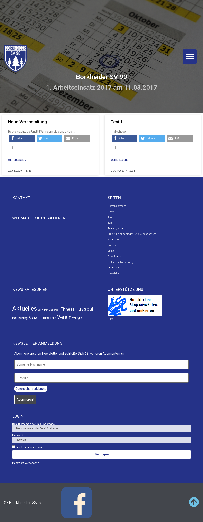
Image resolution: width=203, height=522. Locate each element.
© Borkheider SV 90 (24, 502)
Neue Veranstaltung (27, 121)
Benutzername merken (27, 446)
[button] (22, 138)
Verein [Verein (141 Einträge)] (64, 317)
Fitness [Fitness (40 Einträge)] (68, 309)
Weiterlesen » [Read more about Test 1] (120, 160)
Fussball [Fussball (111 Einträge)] (84, 309)
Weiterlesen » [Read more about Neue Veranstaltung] (17, 160)
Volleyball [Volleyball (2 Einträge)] (77, 318)
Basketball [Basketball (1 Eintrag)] (54, 310)
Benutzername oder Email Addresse (33, 424)
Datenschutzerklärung (30, 389)
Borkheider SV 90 (101, 77)
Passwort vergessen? (25, 462)
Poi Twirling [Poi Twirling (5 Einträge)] (20, 318)
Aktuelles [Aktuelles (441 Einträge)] (24, 308)
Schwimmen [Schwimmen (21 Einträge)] (38, 317)
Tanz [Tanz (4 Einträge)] (53, 318)
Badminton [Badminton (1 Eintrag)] (43, 310)
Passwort (17, 435)
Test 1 (117, 121)
